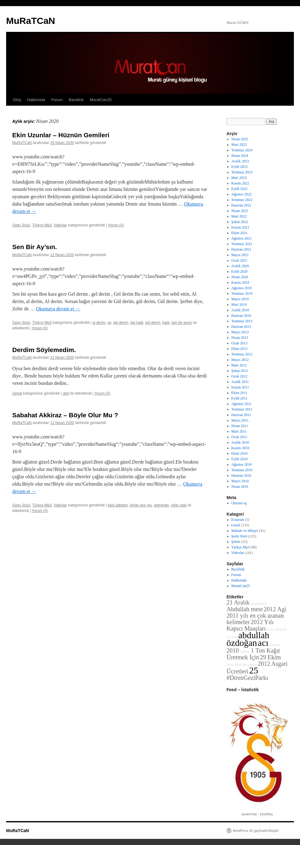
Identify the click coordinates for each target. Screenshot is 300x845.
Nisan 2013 (239, 337)
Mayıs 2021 (240, 255)
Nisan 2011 (239, 426)
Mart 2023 (239, 178)
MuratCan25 (101, 99)
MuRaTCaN (30, 21)
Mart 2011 (239, 431)
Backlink (76, 99)
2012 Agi (275, 609)
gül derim (152, 322)
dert (66, 393)
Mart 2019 (239, 304)
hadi (165, 322)
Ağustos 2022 (241, 194)
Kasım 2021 (240, 227)
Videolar (60, 225)
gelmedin (161, 505)
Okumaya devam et (58, 308)
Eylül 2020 (239, 271)
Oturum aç (239, 503)
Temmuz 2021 (242, 244)
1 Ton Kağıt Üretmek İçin (253, 654)
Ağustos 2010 (241, 464)
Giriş (17, 99)
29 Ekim (270, 657)
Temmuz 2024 (242, 150)
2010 (233, 650)
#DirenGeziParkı (247, 677)
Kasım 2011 (240, 387)
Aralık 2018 (240, 310)
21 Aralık (238, 602)
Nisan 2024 (239, 155)
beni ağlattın (118, 505)
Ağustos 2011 (241, 404)
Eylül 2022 (239, 189)
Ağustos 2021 (241, 238)
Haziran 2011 (241, 415)
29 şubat (274, 644)
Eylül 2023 (239, 167)
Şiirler (236, 542)
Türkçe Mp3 (41, 225)
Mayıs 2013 (240, 332)
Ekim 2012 (239, 349)
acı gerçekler (258, 603)
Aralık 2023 (240, 161)
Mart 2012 (239, 365)
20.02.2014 (274, 629)
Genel (17, 393)
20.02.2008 (234, 664)
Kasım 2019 (240, 282)
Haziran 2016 (241, 315)
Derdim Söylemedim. (44, 349)
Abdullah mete (245, 609)
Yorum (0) (116, 225)
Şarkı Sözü (21, 225)
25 (253, 670)
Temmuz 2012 (242, 354)
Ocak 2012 (239, 376)
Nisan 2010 (239, 486)
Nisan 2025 (239, 139)
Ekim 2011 (239, 393)
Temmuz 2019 (242, 293)
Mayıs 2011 (240, 420)
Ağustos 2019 (241, 288)
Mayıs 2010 (240, 481)
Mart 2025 (239, 144)
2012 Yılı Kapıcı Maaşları (250, 625)
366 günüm (249, 664)
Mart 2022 (239, 216)
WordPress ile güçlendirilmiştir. (256, 830)
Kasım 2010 (240, 448)
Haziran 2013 (241, 326)
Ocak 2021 (239, 260)
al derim (99, 322)
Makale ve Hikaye (244, 531)
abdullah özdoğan (248, 639)
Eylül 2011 (239, 398)
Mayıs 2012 (240, 360)
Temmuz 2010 (242, 470)
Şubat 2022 (239, 222)
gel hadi (136, 322)
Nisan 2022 (239, 211)
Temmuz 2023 (242, 172)
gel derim (120, 322)
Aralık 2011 (240, 382)
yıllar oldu (178, 505)
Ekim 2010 (239, 453)
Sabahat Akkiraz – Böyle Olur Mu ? (65, 415)
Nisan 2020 (239, 277)
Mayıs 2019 (240, 299)
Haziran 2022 (241, 205)
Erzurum (237, 519)
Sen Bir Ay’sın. (34, 246)
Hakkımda (36, 99)
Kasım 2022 (240, 183)
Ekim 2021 (239, 233)
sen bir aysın (181, 322)
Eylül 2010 (239, 459)
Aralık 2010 (240, 442)
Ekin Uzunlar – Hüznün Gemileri (60, 134)
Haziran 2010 (241, 475)
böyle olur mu (141, 505)
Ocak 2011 (239, 437)
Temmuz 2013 (242, 321)
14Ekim (245, 651)
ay (109, 322)
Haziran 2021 (241, 249)
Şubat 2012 (239, 371)
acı (263, 643)
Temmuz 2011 (241, 409)
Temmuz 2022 (242, 200)
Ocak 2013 (239, 343)
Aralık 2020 (240, 266)
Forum (57, 99)
